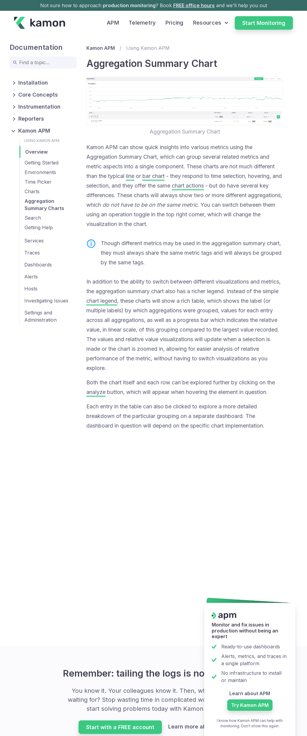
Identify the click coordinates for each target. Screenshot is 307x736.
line (130, 176)
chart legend (101, 301)
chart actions (188, 185)
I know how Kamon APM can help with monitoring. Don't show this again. (250, 723)
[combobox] (43, 62)
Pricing (174, 23)
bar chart (153, 176)
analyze (96, 392)
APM (113, 23)
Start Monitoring (263, 23)
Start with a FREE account (120, 727)
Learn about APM (249, 693)
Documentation (36, 47)
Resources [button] (207, 23)
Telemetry (142, 23)
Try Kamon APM (250, 705)
